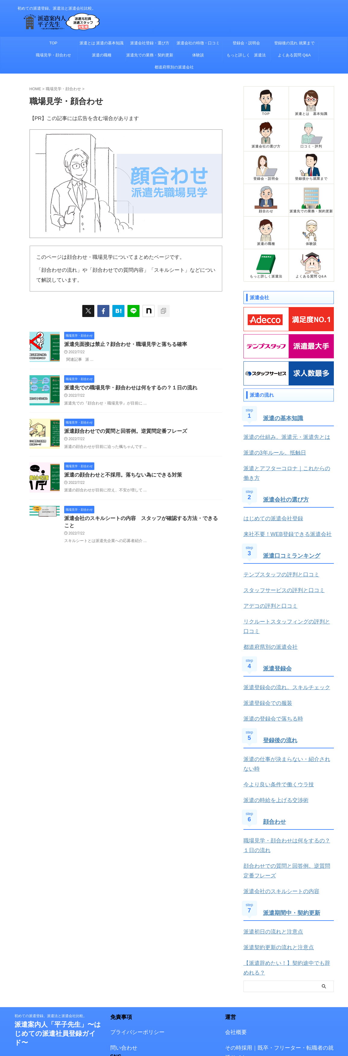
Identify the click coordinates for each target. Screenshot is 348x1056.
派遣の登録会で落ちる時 (268, 673)
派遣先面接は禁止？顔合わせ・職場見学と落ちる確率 (122, 344)
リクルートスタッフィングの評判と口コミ (286, 591)
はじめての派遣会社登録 (268, 496)
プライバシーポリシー (132, 949)
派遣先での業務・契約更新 (149, 55)
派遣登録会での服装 (263, 658)
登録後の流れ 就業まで (294, 43)
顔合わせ (275, 761)
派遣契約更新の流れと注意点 (272, 877)
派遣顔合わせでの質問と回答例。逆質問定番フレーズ (122, 432)
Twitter (117, 985)
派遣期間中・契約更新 (293, 844)
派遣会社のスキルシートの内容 (275, 823)
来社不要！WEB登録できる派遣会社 (280, 510)
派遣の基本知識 (284, 410)
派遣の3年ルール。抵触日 (269, 443)
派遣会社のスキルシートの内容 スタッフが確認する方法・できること (141, 521)
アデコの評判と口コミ (266, 577)
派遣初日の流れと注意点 (268, 862)
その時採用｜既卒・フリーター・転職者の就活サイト (279, 963)
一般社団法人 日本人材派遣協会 (259, 985)
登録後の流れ (281, 693)
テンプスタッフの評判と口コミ (275, 549)
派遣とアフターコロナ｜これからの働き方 (286, 457)
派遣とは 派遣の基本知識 (102, 43)
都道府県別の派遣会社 (174, 67)
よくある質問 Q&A (294, 55)
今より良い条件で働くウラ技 (272, 726)
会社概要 (234, 949)
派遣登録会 (278, 626)
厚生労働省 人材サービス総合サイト (263, 1013)
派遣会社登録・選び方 (149, 43)
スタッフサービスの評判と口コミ (277, 563)
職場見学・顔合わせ (53, 55)
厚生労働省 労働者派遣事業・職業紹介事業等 (272, 999)
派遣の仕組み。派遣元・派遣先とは (279, 428)
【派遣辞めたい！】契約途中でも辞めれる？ (288, 891)
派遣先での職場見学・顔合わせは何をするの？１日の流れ (127, 388)
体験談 (198, 55)
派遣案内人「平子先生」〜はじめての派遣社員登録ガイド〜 (57, 951)
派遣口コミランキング (293, 531)
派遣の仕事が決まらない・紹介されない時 (286, 712)
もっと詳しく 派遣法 (246, 55)
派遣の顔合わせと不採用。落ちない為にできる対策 (119, 477)
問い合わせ (121, 963)
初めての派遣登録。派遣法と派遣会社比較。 (50, 933)
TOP (53, 43)
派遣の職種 (101, 55)
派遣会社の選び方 (287, 477)
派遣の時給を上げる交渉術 (270, 740)
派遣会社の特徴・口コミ (198, 43)
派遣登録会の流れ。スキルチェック (279, 644)
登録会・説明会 (246, 43)
